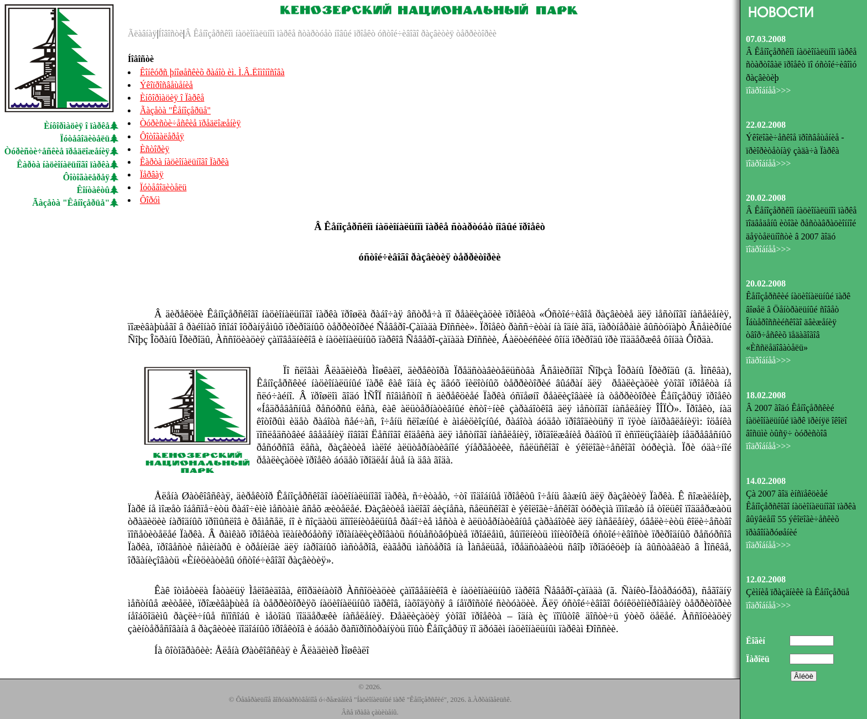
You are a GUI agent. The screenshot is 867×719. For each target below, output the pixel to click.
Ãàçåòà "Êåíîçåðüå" (70, 202)
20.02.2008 (766, 197)
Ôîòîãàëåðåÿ (86, 177)
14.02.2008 (766, 481)
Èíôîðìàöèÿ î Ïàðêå (172, 97)
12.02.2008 (766, 579)
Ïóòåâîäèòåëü (85, 138)
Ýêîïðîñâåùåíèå (166, 85)
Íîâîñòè (171, 33)
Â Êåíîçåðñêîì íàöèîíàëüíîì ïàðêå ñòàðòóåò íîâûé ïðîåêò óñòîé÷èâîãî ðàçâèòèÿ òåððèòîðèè (341, 33)
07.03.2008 (766, 39)
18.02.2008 (766, 395)
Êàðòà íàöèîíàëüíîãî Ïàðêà (184, 161)
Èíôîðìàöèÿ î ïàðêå (76, 126)
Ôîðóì (150, 200)
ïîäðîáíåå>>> (768, 90)
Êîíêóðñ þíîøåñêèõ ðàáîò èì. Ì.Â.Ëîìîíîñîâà (212, 72)
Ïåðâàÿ (152, 174)
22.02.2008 (766, 124)
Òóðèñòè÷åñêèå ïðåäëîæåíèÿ (57, 151)
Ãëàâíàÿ (142, 33)
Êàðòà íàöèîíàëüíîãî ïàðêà (63, 164)
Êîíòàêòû (93, 190)
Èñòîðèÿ (154, 149)
